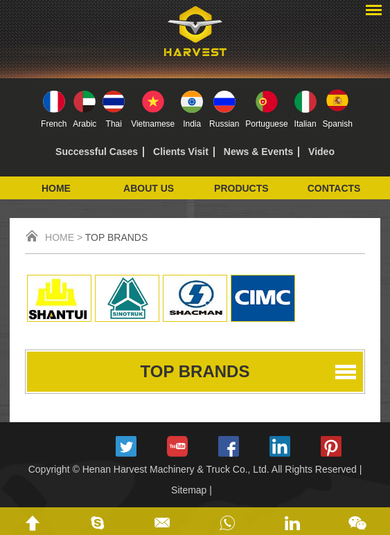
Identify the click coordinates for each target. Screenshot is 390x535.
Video (321, 151)
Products (241, 188)
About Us (148, 188)
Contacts (334, 188)
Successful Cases (96, 151)
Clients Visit (181, 151)
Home (56, 188)
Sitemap (188, 490)
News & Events (258, 151)
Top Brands (116, 237)
